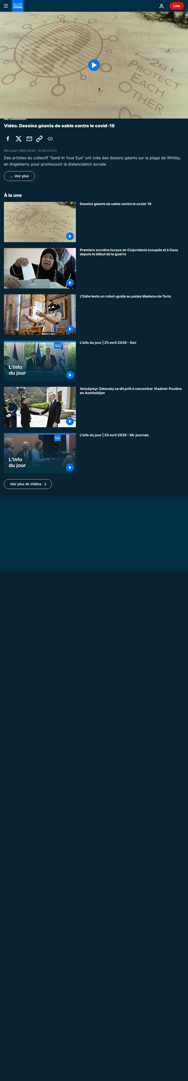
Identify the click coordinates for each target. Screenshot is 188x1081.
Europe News (15, 996)
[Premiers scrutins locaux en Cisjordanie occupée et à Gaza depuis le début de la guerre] (132, 268)
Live (176, 6)
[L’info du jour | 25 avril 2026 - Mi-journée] (132, 453)
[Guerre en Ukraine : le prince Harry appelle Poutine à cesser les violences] (94, 712)
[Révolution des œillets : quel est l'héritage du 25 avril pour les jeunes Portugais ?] (132, 1033)
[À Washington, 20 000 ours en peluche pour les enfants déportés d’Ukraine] (132, 836)
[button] (28, 484)
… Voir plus (19, 176)
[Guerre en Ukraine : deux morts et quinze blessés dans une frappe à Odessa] (94, 1002)
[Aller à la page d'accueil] (18, 6)
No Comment (15, 706)
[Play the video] (94, 65)
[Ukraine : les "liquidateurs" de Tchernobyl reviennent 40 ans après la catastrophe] (132, 743)
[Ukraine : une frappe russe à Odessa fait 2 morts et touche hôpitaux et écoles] (132, 790)
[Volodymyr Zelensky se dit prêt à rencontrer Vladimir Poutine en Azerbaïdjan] (132, 407)
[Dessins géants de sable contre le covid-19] (132, 222)
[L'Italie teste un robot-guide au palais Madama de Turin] (132, 314)
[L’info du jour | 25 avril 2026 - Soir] (132, 361)
